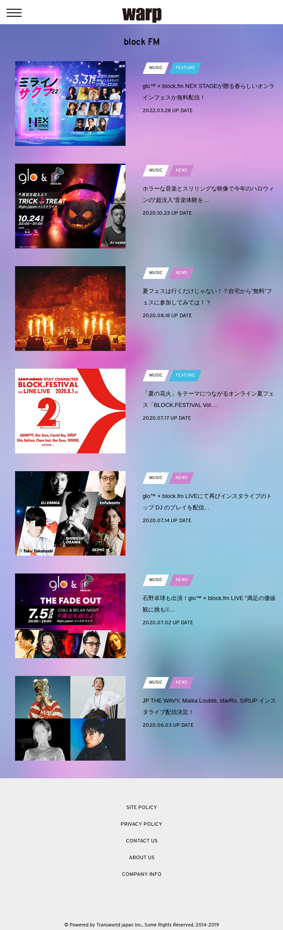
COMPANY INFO (142, 874)
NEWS (181, 170)
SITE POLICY (141, 807)
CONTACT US (142, 841)
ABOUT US (141, 857)
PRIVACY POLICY (141, 824)
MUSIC (155, 68)
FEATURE (185, 68)
